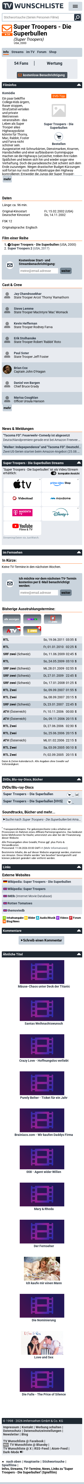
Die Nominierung (44, 1320)
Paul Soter (21, 353)
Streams (17, 52)
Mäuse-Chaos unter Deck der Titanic (44, 986)
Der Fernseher (44, 1246)
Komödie (8, 93)
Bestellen (59, 144)
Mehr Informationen (56, 848)
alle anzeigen (11, 619)
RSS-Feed (41, 1448)
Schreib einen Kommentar (42, 940)
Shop (52, 52)
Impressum (11, 1427)
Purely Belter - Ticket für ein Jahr (43, 1097)
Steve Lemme (24, 308)
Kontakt (27, 1427)
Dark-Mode (14, 1452)
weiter (65, 271)
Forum (41, 52)
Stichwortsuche (53, 1461)
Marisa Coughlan (26, 397)
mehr (7, 179)
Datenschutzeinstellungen (42, 1431)
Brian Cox (21, 368)
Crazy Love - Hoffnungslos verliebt (44, 1060)
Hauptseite (32, 1461)
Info (6, 52)
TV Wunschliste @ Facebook (23, 1441)
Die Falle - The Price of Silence (44, 1394)
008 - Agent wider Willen (43, 1172)
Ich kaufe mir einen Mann (44, 1283)
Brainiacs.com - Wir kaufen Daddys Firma (44, 1135)
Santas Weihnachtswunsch (44, 1023)
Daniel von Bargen (27, 383)
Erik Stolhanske (25, 338)
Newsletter (11, 1434)
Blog (25, 1434)
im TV (30, 52)
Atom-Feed (60, 1448)
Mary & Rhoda (44, 1209)
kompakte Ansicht (65, 473)
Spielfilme (9, 1465)
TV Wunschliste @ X (17, 1448)
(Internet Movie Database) (30, 896)
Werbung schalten (48, 1427)
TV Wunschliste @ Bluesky (28, 1444)
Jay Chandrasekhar (27, 294)
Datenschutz (12, 1431)
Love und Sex (43, 1357)
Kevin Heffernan (25, 323)
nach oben (11, 1461)
